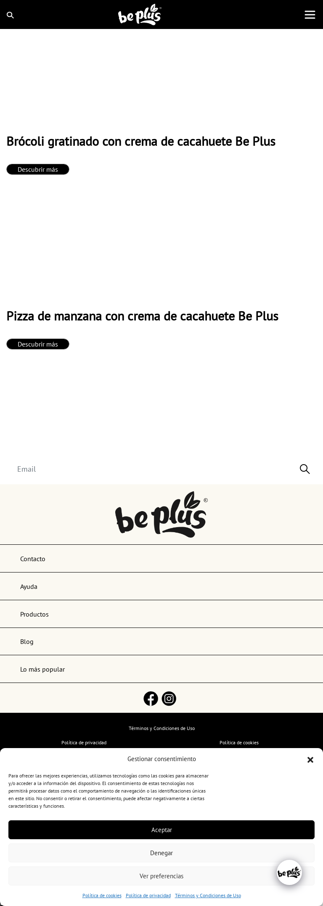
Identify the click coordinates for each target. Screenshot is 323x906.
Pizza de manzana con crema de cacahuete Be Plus (142, 315)
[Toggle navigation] (310, 15)
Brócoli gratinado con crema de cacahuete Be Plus (140, 141)
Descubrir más (38, 169)
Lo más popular (42, 669)
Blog (27, 641)
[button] (310, 759)
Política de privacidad (148, 895)
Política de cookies (102, 895)
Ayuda (28, 586)
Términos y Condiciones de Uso (208, 895)
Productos (34, 614)
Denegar (161, 853)
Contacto (32, 558)
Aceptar (161, 830)
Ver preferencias (161, 876)
